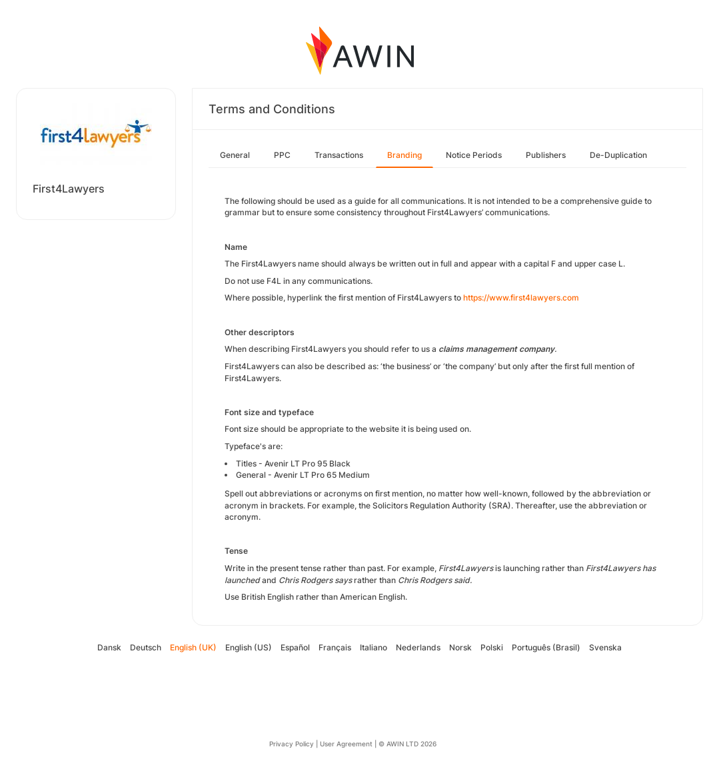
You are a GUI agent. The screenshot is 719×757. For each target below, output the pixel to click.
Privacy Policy (291, 744)
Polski (491, 647)
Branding (404, 155)
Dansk (109, 647)
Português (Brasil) (546, 647)
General (235, 155)
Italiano (373, 647)
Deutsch (145, 647)
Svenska (605, 647)
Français (335, 647)
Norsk (460, 647)
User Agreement (346, 744)
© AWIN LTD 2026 (407, 744)
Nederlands (418, 647)
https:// (476, 298)
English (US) (248, 647)
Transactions (339, 155)
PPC (282, 155)
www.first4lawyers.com (534, 298)
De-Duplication (618, 155)
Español (295, 647)
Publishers (546, 155)
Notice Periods (474, 155)
